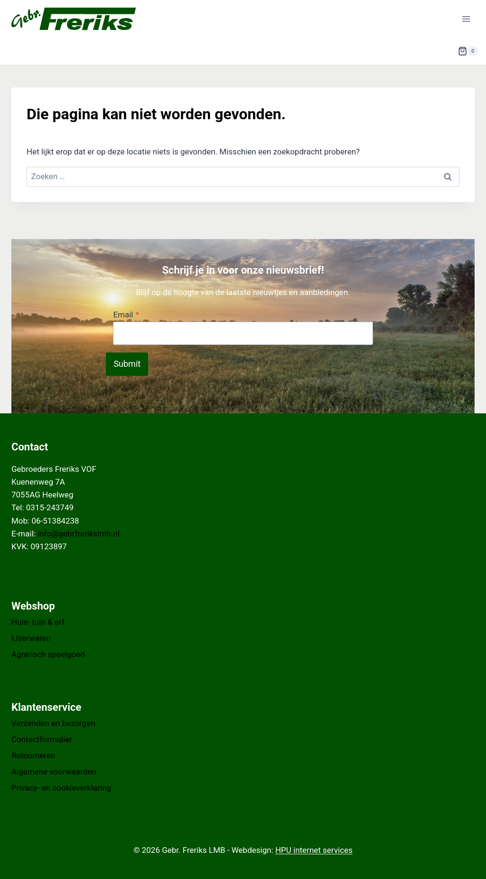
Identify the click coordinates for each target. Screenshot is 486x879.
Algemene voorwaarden (53, 771)
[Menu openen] (466, 18)
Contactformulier (41, 739)
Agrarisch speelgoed (48, 654)
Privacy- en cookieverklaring (61, 788)
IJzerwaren (31, 638)
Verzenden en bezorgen (53, 723)
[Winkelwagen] (468, 51)
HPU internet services (314, 850)
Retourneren (33, 755)
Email (126, 314)
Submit (126, 364)
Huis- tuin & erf (38, 622)
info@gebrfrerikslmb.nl (78, 533)
